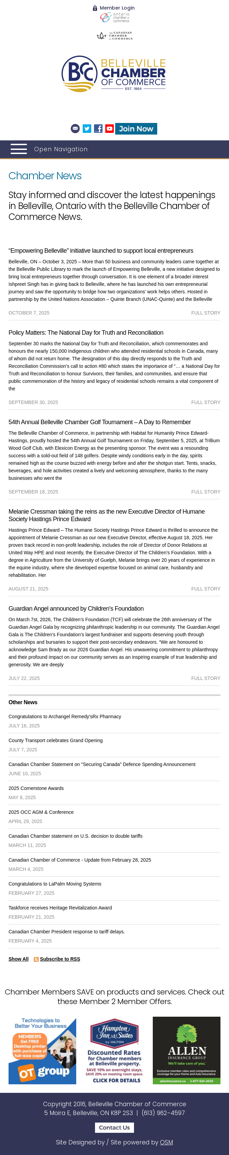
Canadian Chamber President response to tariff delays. (67, 931)
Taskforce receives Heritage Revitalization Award (60, 907)
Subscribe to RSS (60, 959)
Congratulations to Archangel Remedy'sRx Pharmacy (65, 716)
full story (205, 313)
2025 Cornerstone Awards (36, 788)
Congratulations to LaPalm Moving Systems (55, 884)
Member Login (114, 7)
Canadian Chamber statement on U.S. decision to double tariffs (76, 836)
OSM (166, 1142)
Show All (19, 959)
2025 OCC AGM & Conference (41, 812)
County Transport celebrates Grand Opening (56, 740)
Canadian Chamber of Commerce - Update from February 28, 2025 (80, 860)
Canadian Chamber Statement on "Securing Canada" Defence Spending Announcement (102, 764)
